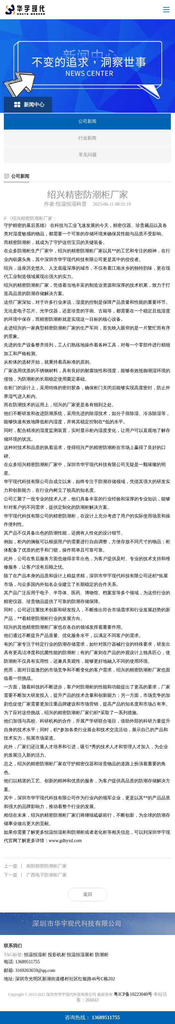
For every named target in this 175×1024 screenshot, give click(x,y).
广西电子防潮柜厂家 (35, 875)
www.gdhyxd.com (65, 840)
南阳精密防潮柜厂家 (35, 866)
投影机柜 (57, 954)
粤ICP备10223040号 (133, 994)
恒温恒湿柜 (35, 954)
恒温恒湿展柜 (80, 954)
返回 (87, 894)
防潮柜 (102, 954)
